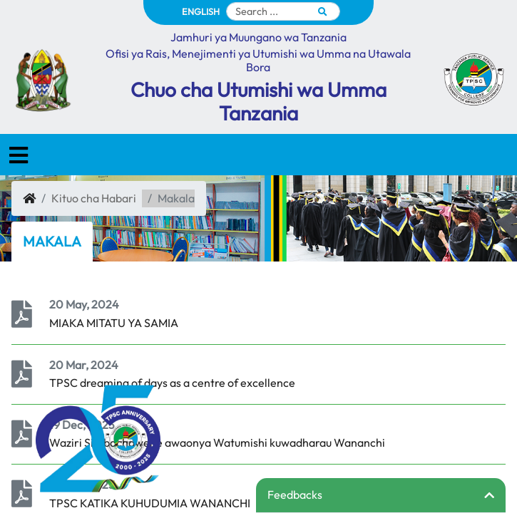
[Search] (283, 11)
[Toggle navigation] (18, 155)
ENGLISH (201, 11)
